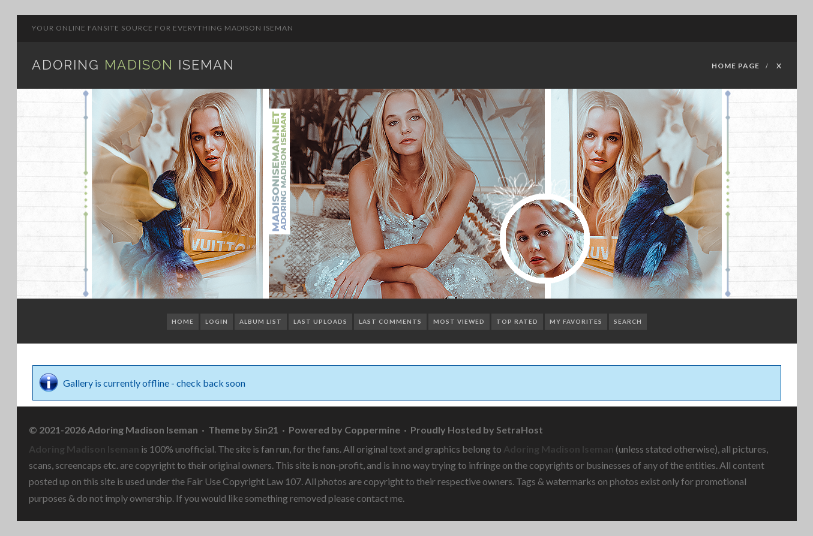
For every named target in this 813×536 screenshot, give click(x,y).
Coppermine (372, 429)
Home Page (736, 65)
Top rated (517, 321)
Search (628, 321)
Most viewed (459, 321)
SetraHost (519, 429)
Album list (260, 321)
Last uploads (320, 321)
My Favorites (576, 321)
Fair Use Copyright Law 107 (244, 481)
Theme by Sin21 (243, 429)
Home (183, 321)
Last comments (390, 321)
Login (216, 321)
